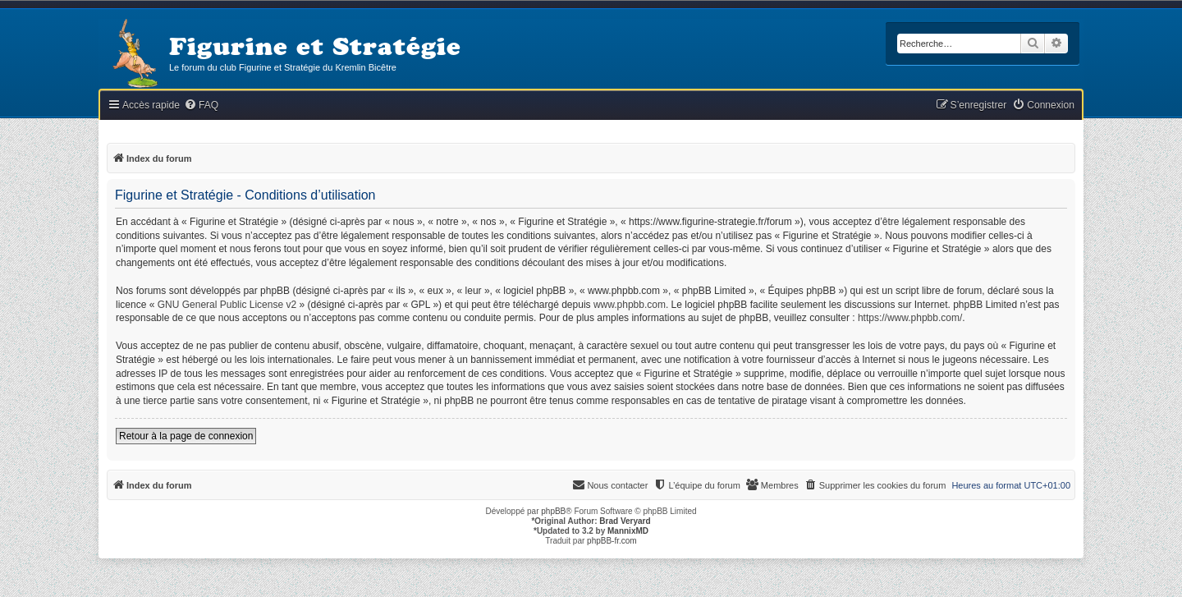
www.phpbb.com (629, 304)
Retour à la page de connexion (186, 436)
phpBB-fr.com (612, 540)
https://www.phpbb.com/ (910, 318)
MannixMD (627, 530)
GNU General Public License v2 (227, 304)
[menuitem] (201, 105)
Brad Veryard (624, 521)
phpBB (553, 511)
